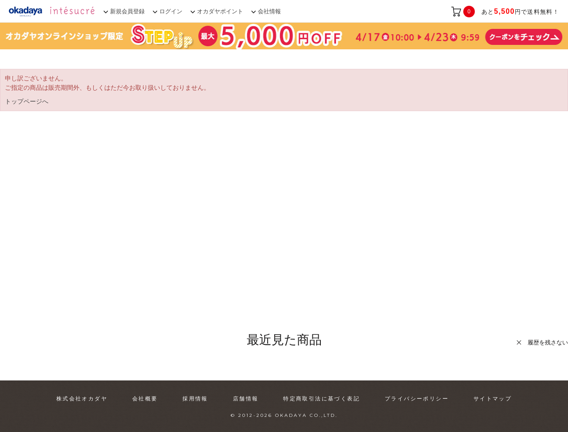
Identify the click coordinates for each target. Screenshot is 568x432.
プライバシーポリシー (417, 399)
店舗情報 (246, 399)
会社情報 (269, 11)
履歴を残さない (548, 342)
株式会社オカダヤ (81, 399)
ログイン (170, 11)
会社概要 (145, 399)
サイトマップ (492, 399)
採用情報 (195, 399)
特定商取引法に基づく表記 (321, 399)
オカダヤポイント (220, 11)
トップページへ (26, 101)
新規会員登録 (127, 11)
